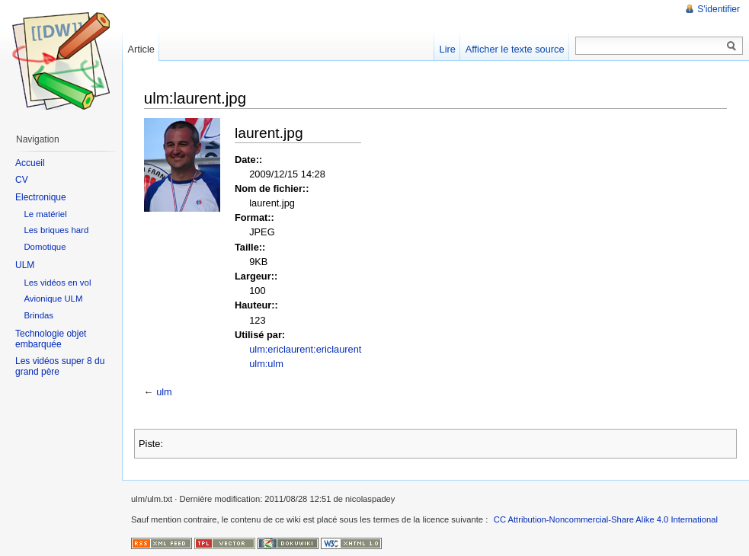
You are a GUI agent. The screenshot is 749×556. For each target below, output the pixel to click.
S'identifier (718, 9)
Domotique (45, 246)
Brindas (38, 315)
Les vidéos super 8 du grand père (59, 366)
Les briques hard (56, 230)
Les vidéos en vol (57, 282)
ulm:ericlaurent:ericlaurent (305, 349)
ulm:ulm (266, 363)
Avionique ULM (53, 298)
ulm (164, 392)
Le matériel (45, 214)
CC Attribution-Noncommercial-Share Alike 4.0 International (606, 519)
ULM (24, 265)
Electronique (40, 197)
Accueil (30, 163)
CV (21, 179)
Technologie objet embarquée (50, 339)
